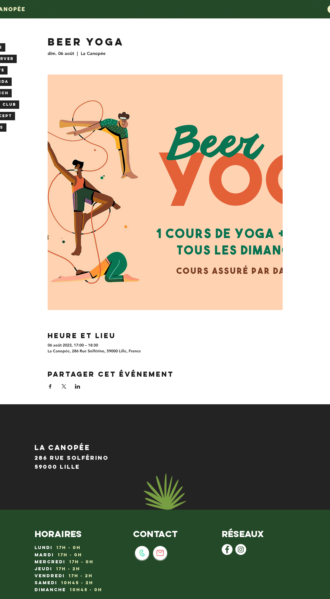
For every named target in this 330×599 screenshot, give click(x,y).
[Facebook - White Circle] (227, 549)
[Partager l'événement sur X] (64, 386)
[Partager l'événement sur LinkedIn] (77, 386)
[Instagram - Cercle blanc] (240, 549)
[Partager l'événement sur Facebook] (50, 386)
